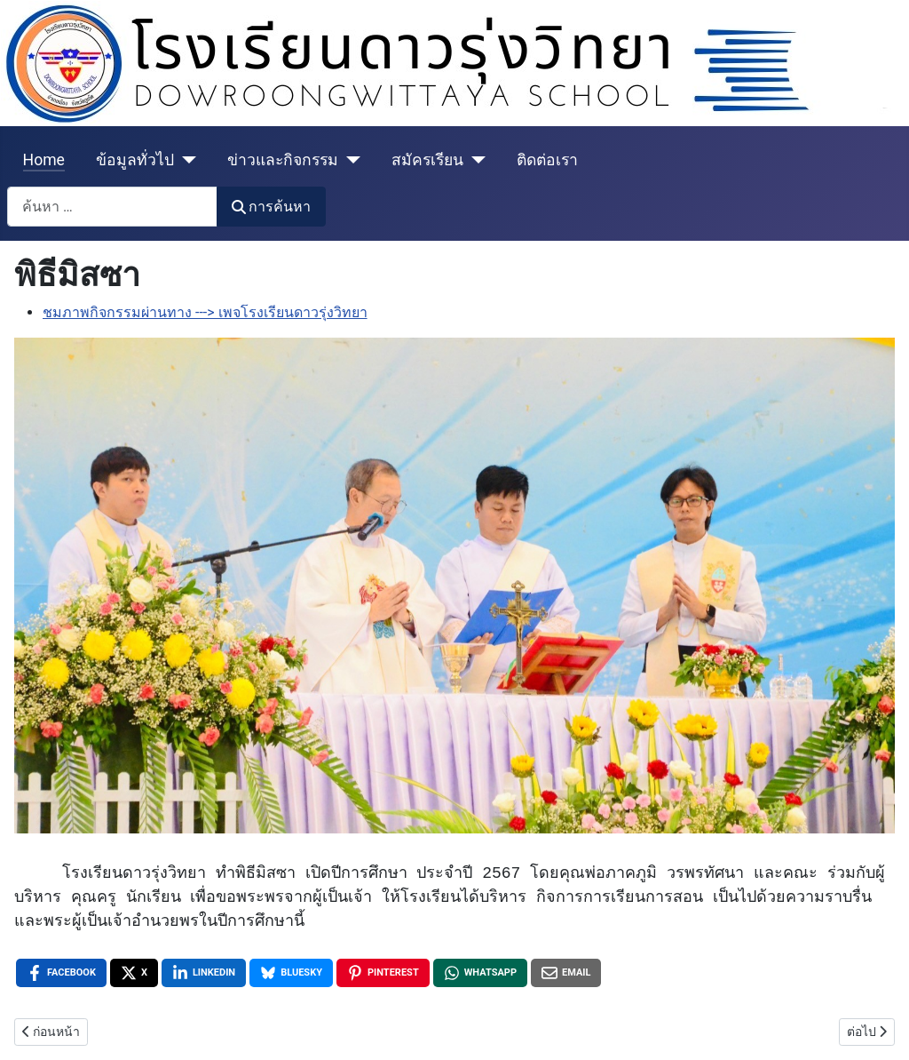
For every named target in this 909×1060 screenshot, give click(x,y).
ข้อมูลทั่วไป (135, 160)
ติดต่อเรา (547, 160)
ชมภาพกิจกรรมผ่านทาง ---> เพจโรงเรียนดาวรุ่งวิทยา (205, 312)
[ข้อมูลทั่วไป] (185, 159)
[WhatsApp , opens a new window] (480, 973)
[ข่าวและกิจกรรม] (349, 159)
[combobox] (112, 207)
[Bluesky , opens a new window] (291, 973)
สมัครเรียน (427, 160)
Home (44, 160)
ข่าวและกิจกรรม (282, 160)
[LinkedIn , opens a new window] (204, 973)
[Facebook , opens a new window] (61, 973)
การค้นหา (271, 206)
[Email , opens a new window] (566, 973)
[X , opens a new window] (134, 973)
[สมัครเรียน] (474, 159)
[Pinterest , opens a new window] (383, 973)
